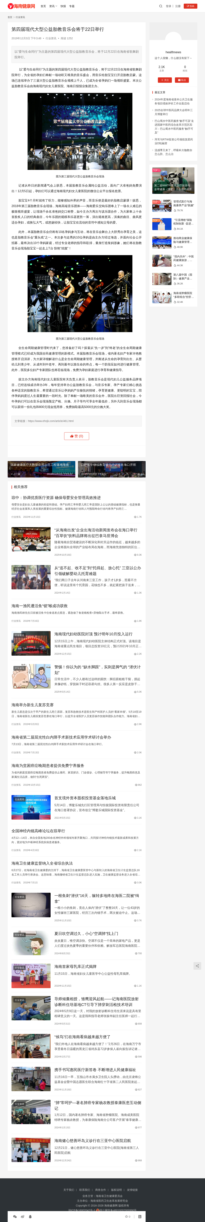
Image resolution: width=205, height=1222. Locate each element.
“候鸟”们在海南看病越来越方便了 (82, 1037)
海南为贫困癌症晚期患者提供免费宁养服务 (47, 765)
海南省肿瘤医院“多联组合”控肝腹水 (183, 297)
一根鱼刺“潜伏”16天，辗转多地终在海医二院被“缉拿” (96, 898)
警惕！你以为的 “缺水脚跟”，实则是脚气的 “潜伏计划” (97, 670)
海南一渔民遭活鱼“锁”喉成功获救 (39, 606)
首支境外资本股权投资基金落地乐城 (85, 798)
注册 (178, 6)
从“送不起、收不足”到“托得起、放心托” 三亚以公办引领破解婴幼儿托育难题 (97, 571)
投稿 (190, 6)
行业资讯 (51, 38)
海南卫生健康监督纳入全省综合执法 (42, 863)
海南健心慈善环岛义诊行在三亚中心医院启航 (92, 1140)
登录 (168, 6)
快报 (63, 6)
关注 (165, 80)
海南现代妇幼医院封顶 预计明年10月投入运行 (93, 634)
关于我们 (68, 1189)
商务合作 (100, 1189)
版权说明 (116, 1189)
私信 (182, 80)
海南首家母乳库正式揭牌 (75, 966)
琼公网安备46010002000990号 (118, 1210)
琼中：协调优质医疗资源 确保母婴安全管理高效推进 (56, 498)
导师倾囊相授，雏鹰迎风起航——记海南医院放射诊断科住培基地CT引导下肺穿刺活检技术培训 (96, 1002)
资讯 (52, 6)
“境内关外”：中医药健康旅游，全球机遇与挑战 (183, 260)
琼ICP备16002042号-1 (81, 1210)
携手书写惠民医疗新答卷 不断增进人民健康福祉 (95, 1070)
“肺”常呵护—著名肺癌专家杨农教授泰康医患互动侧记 (97, 1106)
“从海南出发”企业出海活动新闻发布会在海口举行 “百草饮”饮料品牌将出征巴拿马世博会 (95, 533)
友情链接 (132, 1189)
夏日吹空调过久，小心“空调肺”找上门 (86, 933)
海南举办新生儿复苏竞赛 (32, 705)
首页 (43, 6)
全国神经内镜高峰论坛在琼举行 (38, 831)
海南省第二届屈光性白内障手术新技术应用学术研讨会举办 (61, 737)
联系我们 (84, 1189)
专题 (72, 6)
